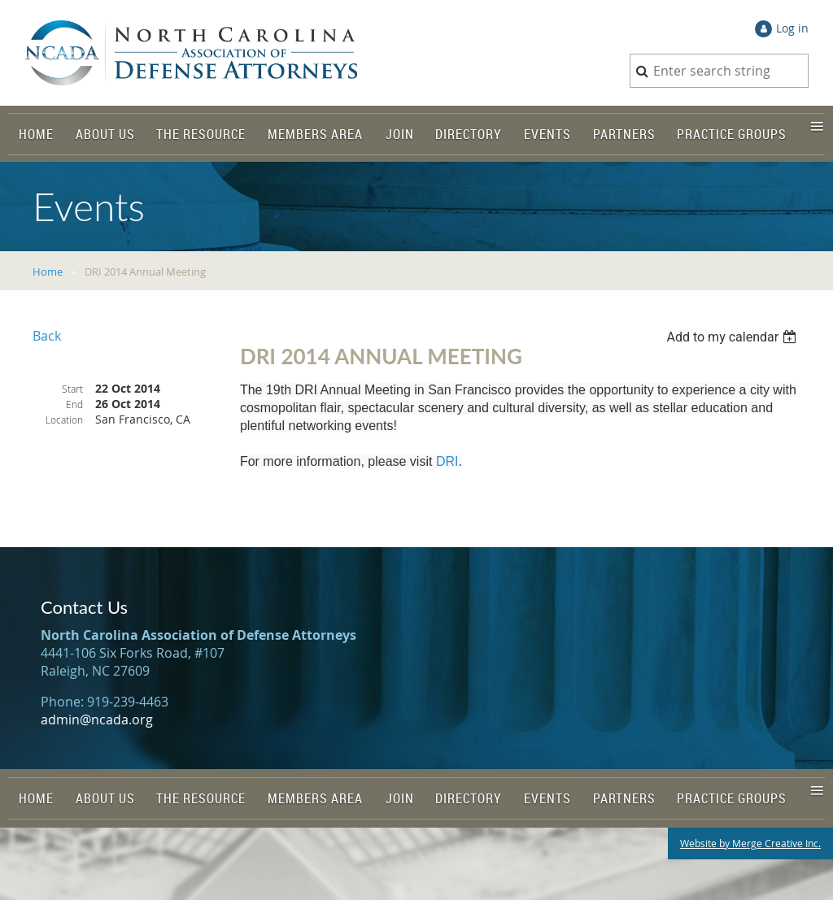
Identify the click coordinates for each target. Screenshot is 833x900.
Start (72, 388)
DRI (447, 461)
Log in (792, 28)
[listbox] (733, 337)
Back (47, 336)
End (74, 404)
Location (64, 419)
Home (48, 271)
